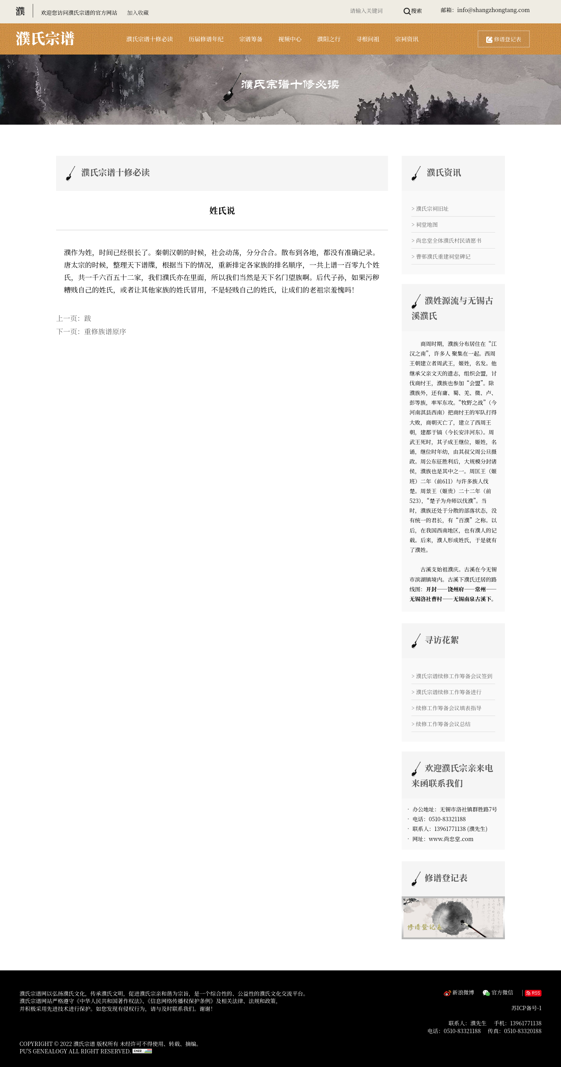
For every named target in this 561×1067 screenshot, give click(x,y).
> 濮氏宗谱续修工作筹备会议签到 (451, 676)
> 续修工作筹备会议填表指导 (446, 708)
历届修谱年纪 (206, 39)
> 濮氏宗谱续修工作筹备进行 (446, 692)
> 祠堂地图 (424, 224)
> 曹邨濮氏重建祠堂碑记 (441, 256)
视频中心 (290, 39)
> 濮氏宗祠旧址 (430, 208)
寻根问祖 (367, 39)
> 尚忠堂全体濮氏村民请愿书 (446, 240)
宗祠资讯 (406, 39)
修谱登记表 (503, 39)
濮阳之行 (328, 39)
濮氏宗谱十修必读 (149, 39)
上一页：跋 (73, 318)
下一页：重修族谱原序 (91, 331)
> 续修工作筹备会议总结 (441, 724)
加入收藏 (138, 12)
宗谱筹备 (251, 39)
